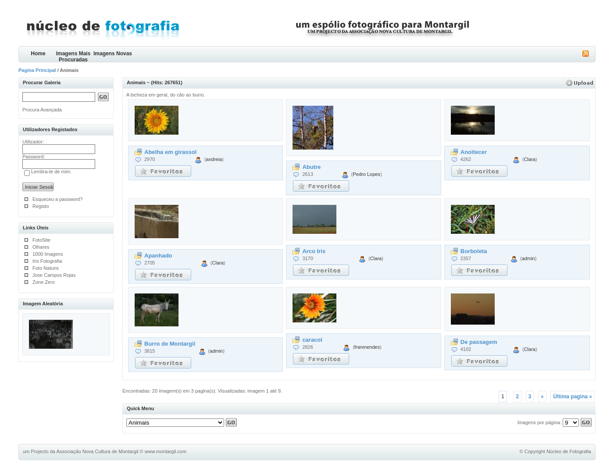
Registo (40, 206)
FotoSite (41, 240)
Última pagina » (572, 396)
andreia (214, 159)
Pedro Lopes (366, 174)
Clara (529, 159)
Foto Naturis (45, 268)
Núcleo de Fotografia (568, 451)
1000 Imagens (47, 254)
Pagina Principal (37, 70)
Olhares (41, 247)
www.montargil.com (165, 451)
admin (528, 258)
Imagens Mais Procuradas (73, 56)
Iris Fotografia (47, 261)
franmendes (367, 347)
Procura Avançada (42, 109)
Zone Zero (43, 282)
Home (38, 53)
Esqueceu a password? (57, 199)
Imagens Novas (112, 53)
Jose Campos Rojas (53, 275)
